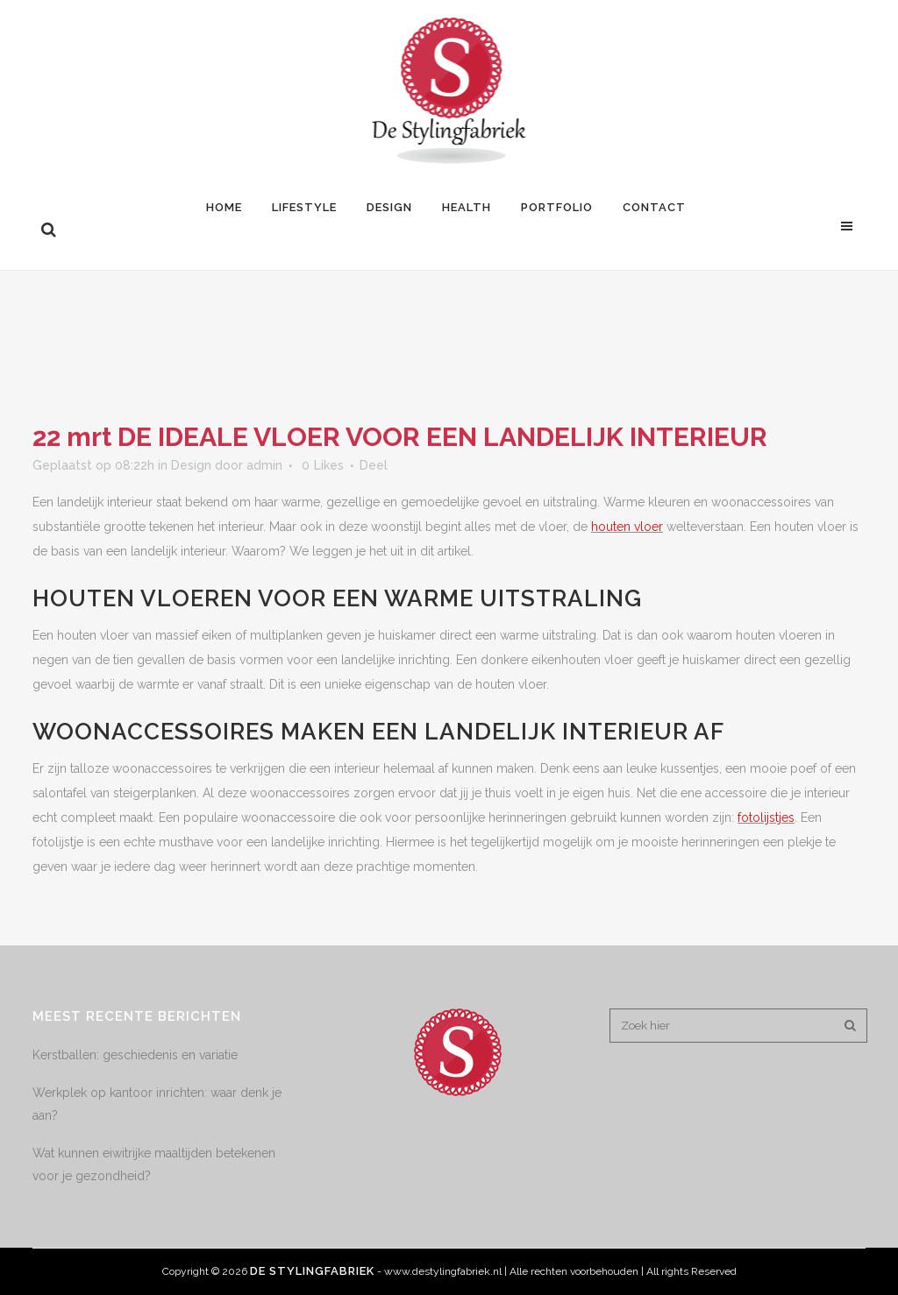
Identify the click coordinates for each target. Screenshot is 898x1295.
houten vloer (627, 527)
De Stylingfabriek (312, 1270)
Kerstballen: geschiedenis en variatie (135, 1055)
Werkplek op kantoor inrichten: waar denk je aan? (157, 1104)
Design (191, 465)
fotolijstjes (766, 817)
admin (264, 465)
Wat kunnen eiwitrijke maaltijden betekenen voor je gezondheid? (153, 1164)
